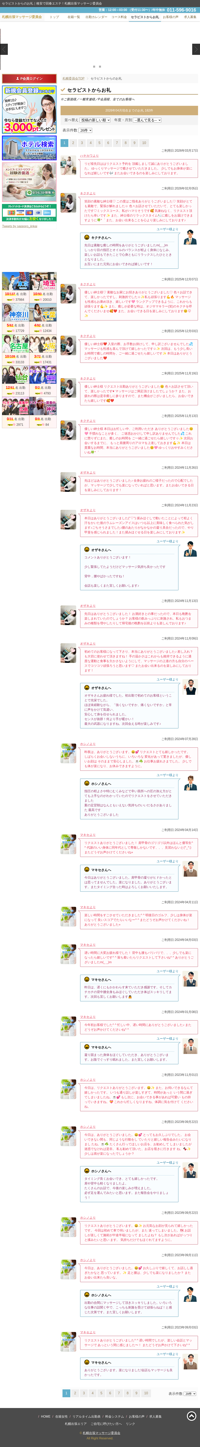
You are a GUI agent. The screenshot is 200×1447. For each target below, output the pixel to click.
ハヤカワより (89, 155)
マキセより (88, 834)
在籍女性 (61, 1416)
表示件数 (69, 130)
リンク (130, 1423)
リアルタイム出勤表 (86, 1416)
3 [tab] (105, 67)
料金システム (114, 1416)
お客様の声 (137, 1416)
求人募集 (190, 17)
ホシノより (88, 744)
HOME (45, 1416)
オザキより (88, 472)
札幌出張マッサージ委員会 (101, 1433)
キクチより (88, 193)
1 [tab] (94, 67)
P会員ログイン (29, 79)
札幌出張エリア (76, 1423)
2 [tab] (100, 67)
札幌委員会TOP (73, 78)
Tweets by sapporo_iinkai (19, 226)
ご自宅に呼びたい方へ (106, 1423)
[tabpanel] (100, 49)
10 (144, 143)
